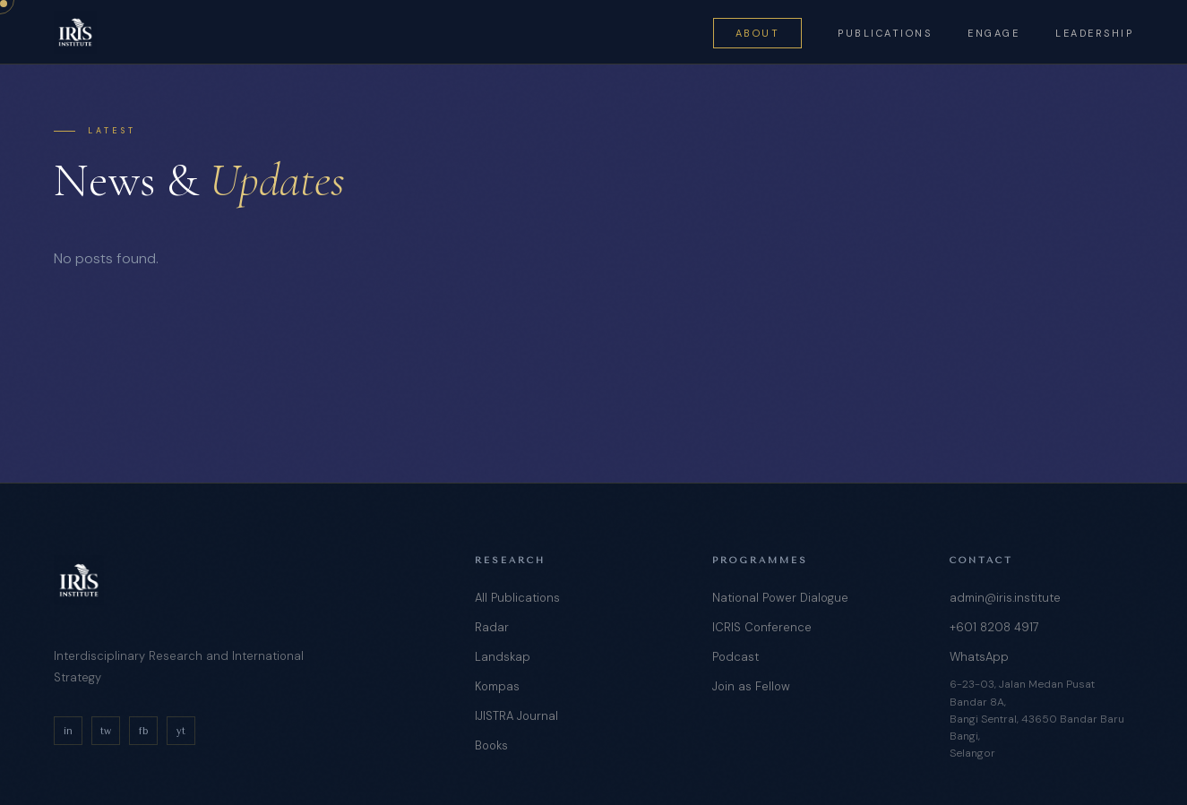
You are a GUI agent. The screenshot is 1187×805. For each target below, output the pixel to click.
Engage (993, 33)
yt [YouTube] (180, 731)
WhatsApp (979, 656)
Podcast (735, 656)
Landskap (502, 656)
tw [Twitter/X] (105, 731)
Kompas (497, 686)
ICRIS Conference (762, 627)
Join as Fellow (751, 686)
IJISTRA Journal (516, 716)
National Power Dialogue (780, 597)
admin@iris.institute (1005, 597)
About (757, 33)
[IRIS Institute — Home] (75, 32)
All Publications (517, 597)
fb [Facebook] (143, 731)
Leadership (1094, 33)
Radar (492, 627)
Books (491, 745)
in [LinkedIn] (68, 731)
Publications (885, 33)
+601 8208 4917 (994, 627)
